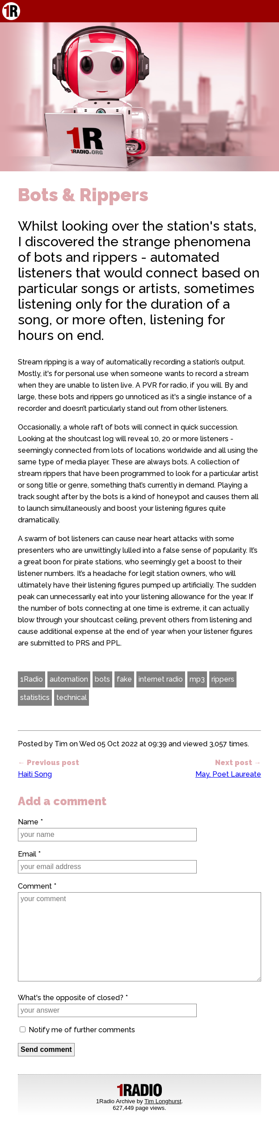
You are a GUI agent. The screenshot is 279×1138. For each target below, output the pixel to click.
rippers (222, 679)
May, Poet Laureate (228, 774)
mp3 (197, 679)
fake (124, 679)
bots (102, 679)
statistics (35, 697)
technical (71, 697)
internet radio (161, 679)
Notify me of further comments (77, 1030)
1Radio (31, 679)
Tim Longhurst (163, 1101)
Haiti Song (35, 774)
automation (69, 679)
